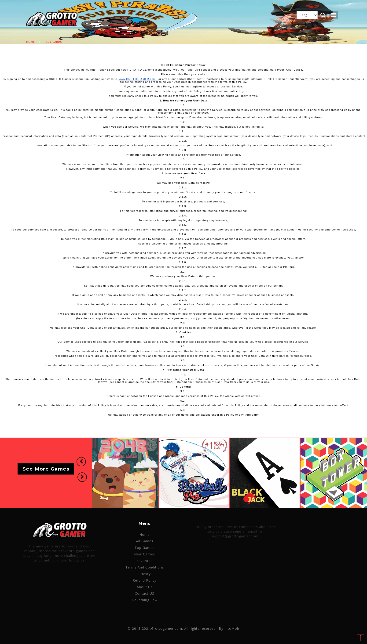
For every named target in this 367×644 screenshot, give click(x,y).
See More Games (46, 469)
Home (30, 41)
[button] (81, 462)
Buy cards (54, 41)
